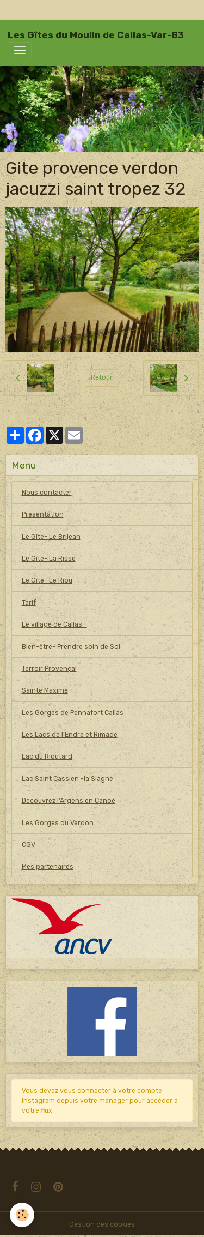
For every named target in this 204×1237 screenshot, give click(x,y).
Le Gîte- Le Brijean (51, 537)
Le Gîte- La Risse (49, 558)
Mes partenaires (47, 866)
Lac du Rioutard (47, 756)
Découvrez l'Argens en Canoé (68, 800)
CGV (28, 845)
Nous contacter (47, 492)
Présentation (43, 514)
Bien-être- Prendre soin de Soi (71, 647)
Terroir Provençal (49, 668)
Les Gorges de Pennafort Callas (72, 713)
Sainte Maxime (45, 690)
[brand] (96, 35)
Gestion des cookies (102, 1224)
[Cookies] (22, 1215)
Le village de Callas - (54, 624)
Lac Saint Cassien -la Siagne (67, 779)
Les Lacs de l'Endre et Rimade (70, 734)
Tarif (29, 603)
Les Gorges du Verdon (58, 823)
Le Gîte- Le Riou (47, 580)
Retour (102, 377)
